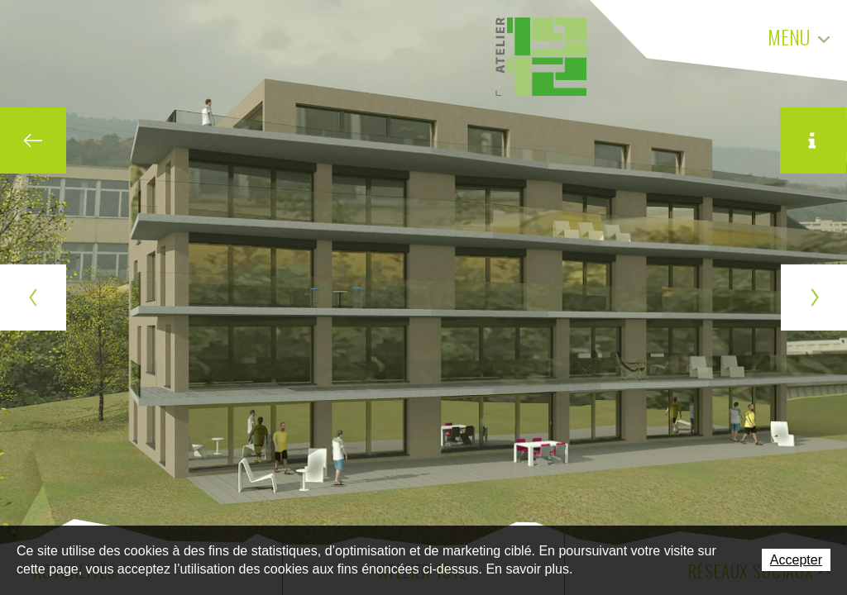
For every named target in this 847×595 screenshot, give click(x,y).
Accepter (796, 560)
